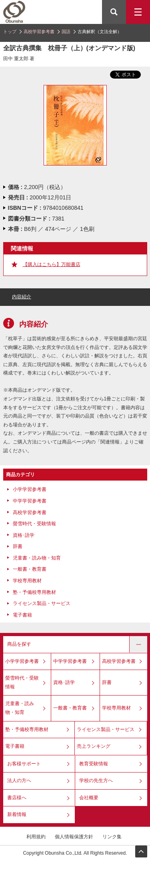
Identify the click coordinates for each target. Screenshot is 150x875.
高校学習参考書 (39, 31)
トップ (9, 31)
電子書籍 (22, 615)
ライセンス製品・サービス (41, 603)
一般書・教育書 (29, 569)
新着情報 (16, 814)
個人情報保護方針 (74, 836)
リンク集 (112, 836)
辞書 (17, 546)
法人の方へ (19, 780)
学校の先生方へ (96, 780)
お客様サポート (24, 764)
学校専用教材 (27, 580)
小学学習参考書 (29, 489)
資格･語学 (23, 535)
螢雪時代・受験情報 (34, 523)
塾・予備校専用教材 (34, 592)
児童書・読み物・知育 (37, 558)
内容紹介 (21, 297)
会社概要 (88, 797)
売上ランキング (93, 746)
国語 (66, 31)
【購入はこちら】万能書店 (51, 264)
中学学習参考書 (29, 501)
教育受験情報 (93, 764)
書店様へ (16, 797)
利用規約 (36, 836)
